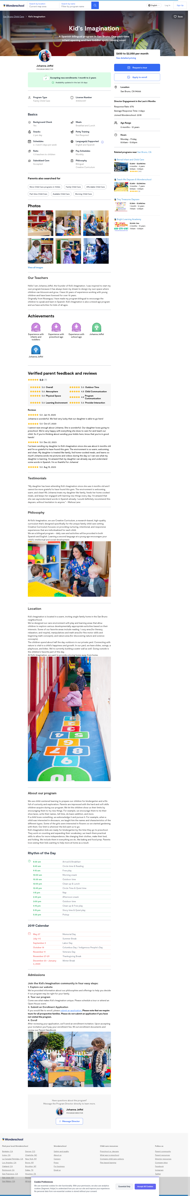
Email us (57, 1170)
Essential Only (124, 1186)
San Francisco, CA (10, 1174)
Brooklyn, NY (30, 1166)
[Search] (95, 5)
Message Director (69, 1121)
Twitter (158, 1174)
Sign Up (180, 5)
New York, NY (31, 1159)
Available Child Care (61, 194)
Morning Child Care (83, 194)
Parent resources (162, 1155)
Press (56, 1162)
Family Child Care (73, 187)
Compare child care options (112, 1159)
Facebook (159, 1166)
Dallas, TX (29, 1170)
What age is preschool (109, 1155)
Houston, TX (30, 1174)
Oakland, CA (7, 1166)
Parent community (163, 1151)
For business (59, 1166)
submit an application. (71, 1010)
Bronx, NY (29, 1162)
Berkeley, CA (7, 1151)
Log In (167, 5)
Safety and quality (61, 1151)
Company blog (161, 1162)
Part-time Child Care (38, 194)
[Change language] (154, 5)
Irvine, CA (6, 1155)
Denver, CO (30, 1151)
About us (57, 1155)
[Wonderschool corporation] (94, 1139)
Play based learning (108, 1162)
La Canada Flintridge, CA (12, 1159)
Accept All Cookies (145, 1186)
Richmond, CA (8, 1170)
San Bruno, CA (144, 152)
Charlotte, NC (31, 1155)
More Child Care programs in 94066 (45, 187)
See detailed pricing (126, 58)
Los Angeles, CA (9, 1162)
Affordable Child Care (95, 187)
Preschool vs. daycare (109, 1151)
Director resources (163, 1159)
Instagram (159, 1170)
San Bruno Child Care (13, 16)
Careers (57, 1159)
